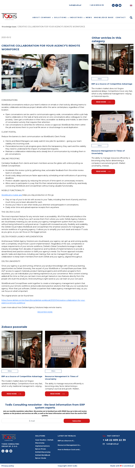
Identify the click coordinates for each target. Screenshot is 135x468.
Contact (121, 17)
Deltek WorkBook (42, 455)
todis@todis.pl (75, 5)
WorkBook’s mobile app (11, 195)
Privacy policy (7, 466)
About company (42, 17)
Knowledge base (104, 17)
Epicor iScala (40, 458)
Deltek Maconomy (42, 452)
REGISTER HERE (45, 312)
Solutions (60, 17)
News (89, 17)
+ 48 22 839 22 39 (97, 5)
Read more (14, 394)
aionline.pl (129, 466)
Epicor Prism (40, 449)
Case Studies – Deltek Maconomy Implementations (44, 443)
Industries (76, 17)
